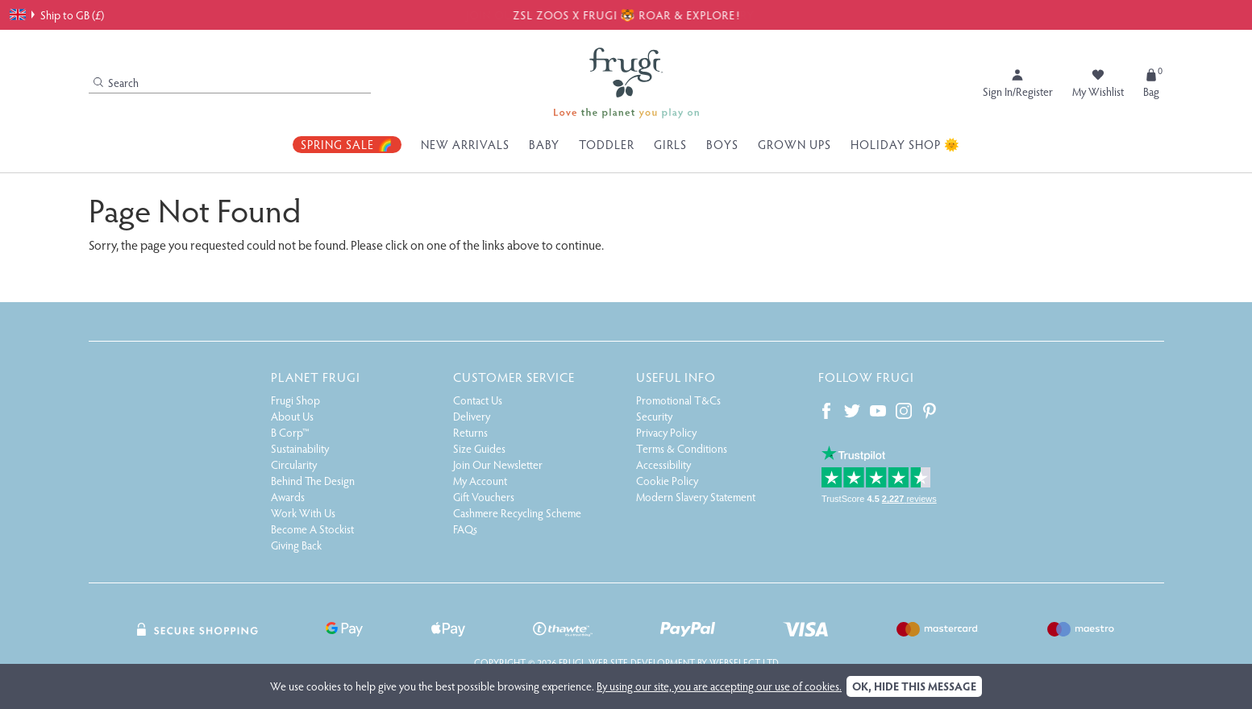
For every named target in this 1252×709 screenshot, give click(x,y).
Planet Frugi (315, 376)
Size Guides (479, 448)
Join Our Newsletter (498, 464)
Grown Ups (794, 144)
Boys (722, 144)
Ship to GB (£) (57, 14)
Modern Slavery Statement (695, 496)
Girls (670, 144)
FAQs (465, 529)
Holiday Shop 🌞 (905, 144)
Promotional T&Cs (678, 400)
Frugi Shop (295, 400)
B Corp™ (290, 432)
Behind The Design (313, 480)
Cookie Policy (667, 480)
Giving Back (296, 545)
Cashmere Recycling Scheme (517, 512)
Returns (470, 432)
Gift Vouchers (483, 496)
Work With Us (303, 512)
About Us (292, 416)
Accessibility (663, 464)
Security (654, 416)
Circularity (294, 464)
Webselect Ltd (744, 662)
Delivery (471, 416)
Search (116, 82)
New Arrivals (465, 144)
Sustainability (300, 448)
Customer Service (514, 376)
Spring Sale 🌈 (347, 144)
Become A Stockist (312, 529)
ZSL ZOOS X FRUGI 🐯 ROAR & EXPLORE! (626, 14)
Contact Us (477, 400)
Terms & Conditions (681, 448)
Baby (544, 144)
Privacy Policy (666, 432)
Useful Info (676, 376)
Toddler (606, 144)
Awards (288, 496)
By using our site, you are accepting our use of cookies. (719, 686)
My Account (480, 480)
